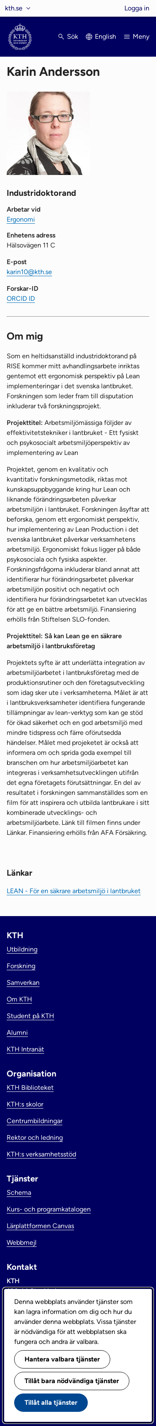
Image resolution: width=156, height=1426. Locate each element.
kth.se (13, 8)
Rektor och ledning (35, 1137)
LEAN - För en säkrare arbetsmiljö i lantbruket (74, 891)
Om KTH (19, 999)
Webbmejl (22, 1242)
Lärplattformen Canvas (40, 1226)
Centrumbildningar (34, 1121)
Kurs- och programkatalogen (49, 1209)
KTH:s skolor (25, 1104)
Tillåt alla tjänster (51, 1402)
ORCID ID (21, 298)
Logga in (136, 8)
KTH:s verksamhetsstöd (41, 1154)
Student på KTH (30, 1016)
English (105, 36)
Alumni (17, 1032)
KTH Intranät (25, 1049)
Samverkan (23, 982)
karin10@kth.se (29, 272)
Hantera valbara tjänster (62, 1359)
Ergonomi (21, 219)
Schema (19, 1192)
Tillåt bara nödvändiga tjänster (72, 1381)
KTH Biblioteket (30, 1087)
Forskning (21, 966)
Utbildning (22, 949)
